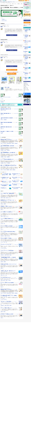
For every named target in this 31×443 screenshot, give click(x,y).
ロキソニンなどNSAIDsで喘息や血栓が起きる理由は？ (8, 231)
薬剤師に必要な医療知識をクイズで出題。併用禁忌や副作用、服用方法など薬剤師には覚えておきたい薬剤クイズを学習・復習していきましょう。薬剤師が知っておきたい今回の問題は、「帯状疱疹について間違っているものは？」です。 (9, 208)
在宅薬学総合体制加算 (9, 143)
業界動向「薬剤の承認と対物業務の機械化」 (7, 122)
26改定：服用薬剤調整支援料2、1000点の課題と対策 (8, 152)
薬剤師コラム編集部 (16, 113)
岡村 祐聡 (16, 238)
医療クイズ (2, 209)
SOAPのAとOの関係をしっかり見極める (6, 238)
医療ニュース (2, 114)
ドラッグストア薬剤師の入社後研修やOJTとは (7, 218)
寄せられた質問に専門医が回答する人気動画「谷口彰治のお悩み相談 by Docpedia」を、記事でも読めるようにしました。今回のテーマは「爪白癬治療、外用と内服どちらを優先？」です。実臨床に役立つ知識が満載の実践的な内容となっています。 (9, 202)
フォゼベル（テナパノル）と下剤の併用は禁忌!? (7, 250)
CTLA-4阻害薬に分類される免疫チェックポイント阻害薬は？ (9, 295)
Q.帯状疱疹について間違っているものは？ (6, 206)
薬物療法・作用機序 (7, 305)
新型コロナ (2, 119)
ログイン (29, 0)
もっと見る (21, 135)
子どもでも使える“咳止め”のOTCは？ (6, 277)
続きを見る (11, 50)
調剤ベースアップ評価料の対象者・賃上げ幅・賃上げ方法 (8, 165)
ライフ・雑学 (2, 299)
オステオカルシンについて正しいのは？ (6, 244)
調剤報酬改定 (5, 119)
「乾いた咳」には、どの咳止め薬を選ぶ (6, 301)
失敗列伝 (4, 311)
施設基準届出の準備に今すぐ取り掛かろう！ (7, 139)
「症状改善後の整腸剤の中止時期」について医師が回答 (8, 257)
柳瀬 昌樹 (17, 206)
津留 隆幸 (16, 289)
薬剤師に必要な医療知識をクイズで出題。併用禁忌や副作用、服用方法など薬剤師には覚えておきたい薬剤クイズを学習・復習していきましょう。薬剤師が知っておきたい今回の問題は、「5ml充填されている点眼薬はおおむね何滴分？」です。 (9, 316)
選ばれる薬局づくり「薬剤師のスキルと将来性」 (7, 131)
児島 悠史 (15, 277)
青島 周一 (1, 153)
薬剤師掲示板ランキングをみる (11, 69)
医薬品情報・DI (2, 305)
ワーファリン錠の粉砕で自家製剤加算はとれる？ (7, 159)
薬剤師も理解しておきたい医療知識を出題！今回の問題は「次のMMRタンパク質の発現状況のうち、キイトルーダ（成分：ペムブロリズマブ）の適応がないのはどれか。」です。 (9, 227)
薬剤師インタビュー (26, 87)
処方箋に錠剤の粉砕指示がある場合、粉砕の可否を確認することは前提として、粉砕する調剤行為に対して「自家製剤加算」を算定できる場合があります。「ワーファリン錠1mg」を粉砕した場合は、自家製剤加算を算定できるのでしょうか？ (9, 161)
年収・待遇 (2, 223)
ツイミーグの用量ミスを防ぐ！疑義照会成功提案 (7, 193)
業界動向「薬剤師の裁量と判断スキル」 (6, 113)
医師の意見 (2, 261)
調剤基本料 (13, 143)
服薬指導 (2, 216)
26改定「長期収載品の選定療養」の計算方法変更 (7, 145)
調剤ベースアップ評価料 (3, 143)
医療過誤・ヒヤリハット (5, 216)
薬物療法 (5, 261)
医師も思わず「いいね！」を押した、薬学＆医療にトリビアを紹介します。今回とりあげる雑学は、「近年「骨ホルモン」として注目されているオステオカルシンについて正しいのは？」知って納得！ (9, 246)
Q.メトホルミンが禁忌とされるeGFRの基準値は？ (7, 282)
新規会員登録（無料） (11, 73)
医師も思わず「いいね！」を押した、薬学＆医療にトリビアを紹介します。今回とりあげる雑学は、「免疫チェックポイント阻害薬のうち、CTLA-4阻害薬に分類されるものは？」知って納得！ (9, 298)
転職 (4, 223)
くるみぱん (5, 232)
